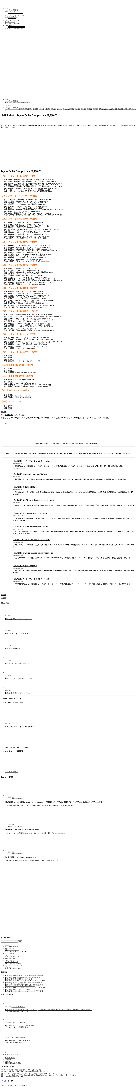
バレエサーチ (12, 1085)
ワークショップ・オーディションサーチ (17, 15)
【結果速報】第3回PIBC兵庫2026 (25, 566)
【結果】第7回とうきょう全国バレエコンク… (18, 633)
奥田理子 (95, 109)
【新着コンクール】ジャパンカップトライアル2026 (31, 540)
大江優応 (77, 109)
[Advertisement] (68, 44)
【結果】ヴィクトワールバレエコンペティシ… (19, 678)
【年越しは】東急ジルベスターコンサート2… (18, 619)
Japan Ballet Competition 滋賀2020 (14, 109)
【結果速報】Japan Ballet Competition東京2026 (30, 474)
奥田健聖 (83, 109)
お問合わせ (8, 967)
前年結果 (3, 412)
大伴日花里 (70, 109)
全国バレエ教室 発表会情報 (16, 27)
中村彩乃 (47, 109)
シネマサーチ (12, 18)
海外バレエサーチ (10, 22)
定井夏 (101, 109)
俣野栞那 (53, 109)
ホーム (7, 8)
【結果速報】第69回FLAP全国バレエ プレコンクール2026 (34, 500)
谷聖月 (129, 109)
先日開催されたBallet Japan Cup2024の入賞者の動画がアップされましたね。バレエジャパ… (32, 860)
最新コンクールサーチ (11, 11)
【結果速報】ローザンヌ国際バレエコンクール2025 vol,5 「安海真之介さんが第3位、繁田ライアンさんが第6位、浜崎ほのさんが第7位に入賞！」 (55, 802)
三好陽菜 (35, 109)
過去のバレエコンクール (15, 13)
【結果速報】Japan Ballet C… (13, 648)
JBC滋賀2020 (28, 109)
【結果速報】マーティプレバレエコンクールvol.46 (31, 461)
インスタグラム (102, 453)
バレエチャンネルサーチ (12, 20)
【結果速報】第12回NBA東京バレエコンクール (30, 513)
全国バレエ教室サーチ (11, 25)
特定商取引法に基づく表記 (13, 969)
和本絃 (65, 109)
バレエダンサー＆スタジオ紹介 (14, 29)
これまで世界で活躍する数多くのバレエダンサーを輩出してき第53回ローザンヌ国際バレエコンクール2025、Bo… (39, 805)
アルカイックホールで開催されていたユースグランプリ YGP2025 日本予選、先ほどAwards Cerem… (35, 833)
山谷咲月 (112, 109)
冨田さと (59, 109)
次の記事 (3, 598)
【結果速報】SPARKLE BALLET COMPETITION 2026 (33, 553)
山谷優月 (106, 109)
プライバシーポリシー (11, 1054)
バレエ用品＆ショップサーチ (13, 23)
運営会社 (7, 1061)
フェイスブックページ (80, 453)
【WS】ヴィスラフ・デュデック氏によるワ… (18, 663)
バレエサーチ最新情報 (11, 10)
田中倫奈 (118, 109)
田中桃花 (124, 109)
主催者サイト (9, 415)
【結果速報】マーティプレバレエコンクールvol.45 (31, 579)
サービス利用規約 (10, 1058)
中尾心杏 (41, 109)
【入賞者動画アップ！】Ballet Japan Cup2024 (20, 857)
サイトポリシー (9, 1056)
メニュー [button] (6, 423)
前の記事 (3, 595)
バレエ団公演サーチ (11, 17)
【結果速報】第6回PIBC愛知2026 (25, 487)
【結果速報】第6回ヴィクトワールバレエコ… (18, 693)
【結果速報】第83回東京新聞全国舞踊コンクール (31, 527)
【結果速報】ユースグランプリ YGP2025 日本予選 (22, 830)
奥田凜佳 (89, 109)
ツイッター (92, 453)
